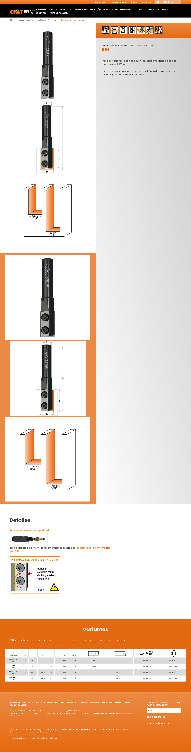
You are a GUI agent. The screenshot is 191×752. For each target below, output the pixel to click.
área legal (103, 9)
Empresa (53, 9)
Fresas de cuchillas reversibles (31, 20)
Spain (105, 2)
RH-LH (116, 640)
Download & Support (122, 9)
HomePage (40, 9)
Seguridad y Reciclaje (147, 9)
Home (12, 20)
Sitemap (53, 738)
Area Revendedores (141, 2)
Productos (65, 9)
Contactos (41, 13)
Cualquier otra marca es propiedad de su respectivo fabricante (36, 732)
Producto (24, 640)
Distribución (80, 9)
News (92, 9)
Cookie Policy (42, 738)
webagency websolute (158, 723)
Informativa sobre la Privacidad (22, 738)
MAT (102, 640)
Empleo (165, 9)
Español (123, 2)
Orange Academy (59, 13)
